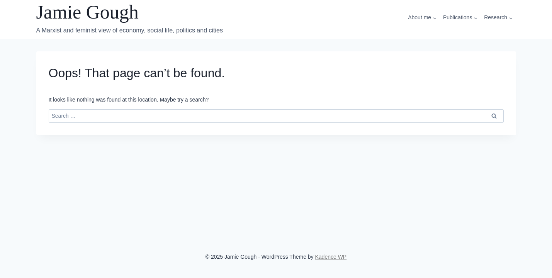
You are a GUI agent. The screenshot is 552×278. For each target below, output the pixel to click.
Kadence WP (331, 257)
